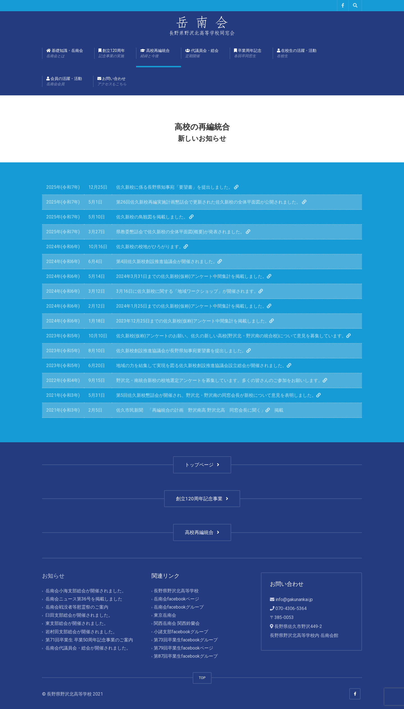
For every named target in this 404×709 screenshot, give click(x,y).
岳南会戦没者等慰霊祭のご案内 (76, 607)
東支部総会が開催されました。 (76, 623)
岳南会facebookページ (176, 599)
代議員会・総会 (202, 53)
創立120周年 (111, 53)
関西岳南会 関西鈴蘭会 (177, 623)
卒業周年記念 (247, 53)
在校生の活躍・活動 (296, 53)
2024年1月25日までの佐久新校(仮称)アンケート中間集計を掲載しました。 (196, 318)
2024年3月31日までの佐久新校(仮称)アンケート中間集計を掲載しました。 (196, 289)
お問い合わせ (112, 81)
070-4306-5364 (291, 608)
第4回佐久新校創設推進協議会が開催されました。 (171, 274)
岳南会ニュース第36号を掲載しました (83, 599)
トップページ (202, 465)
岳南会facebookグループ (179, 607)
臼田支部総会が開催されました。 (79, 615)
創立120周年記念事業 (202, 498)
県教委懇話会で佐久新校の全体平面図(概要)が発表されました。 (185, 244)
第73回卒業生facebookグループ (186, 640)
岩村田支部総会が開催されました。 (81, 631)
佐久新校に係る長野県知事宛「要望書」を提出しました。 (179, 199)
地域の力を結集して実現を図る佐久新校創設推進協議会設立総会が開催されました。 (206, 378)
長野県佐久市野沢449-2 (298, 626)
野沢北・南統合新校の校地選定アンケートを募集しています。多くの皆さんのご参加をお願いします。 (224, 393)
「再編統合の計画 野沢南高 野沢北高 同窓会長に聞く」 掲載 (215, 422)
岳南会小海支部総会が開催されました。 (85, 590)
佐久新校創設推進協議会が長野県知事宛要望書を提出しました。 (185, 363)
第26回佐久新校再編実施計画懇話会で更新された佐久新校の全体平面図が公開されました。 (213, 214)
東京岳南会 (165, 615)
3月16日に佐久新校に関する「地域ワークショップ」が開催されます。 (191, 304)
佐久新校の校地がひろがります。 (154, 259)
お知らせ (53, 575)
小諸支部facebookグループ (181, 631)
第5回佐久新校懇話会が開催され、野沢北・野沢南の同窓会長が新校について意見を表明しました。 (220, 408)
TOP (202, 678)
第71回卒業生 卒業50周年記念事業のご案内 (89, 640)
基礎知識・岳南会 (64, 53)
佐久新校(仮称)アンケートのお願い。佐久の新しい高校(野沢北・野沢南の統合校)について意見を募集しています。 (235, 348)
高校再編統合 (155, 53)
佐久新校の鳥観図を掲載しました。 (157, 229)
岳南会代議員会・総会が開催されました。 (88, 648)
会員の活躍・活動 (64, 81)
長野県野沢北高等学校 (176, 590)
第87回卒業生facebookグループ (186, 656)
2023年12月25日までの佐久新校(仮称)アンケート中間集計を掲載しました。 (197, 333)
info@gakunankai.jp (294, 599)
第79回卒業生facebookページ (183, 648)
